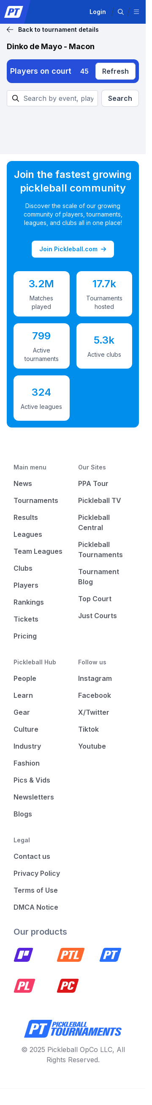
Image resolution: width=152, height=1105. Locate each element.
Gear (22, 712)
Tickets (26, 619)
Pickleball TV (99, 500)
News (23, 483)
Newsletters (34, 797)
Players (26, 585)
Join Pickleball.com (72, 249)
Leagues (28, 534)
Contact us (32, 856)
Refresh (115, 71)
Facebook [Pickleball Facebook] (94, 695)
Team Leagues (38, 551)
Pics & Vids (32, 780)
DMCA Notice (36, 907)
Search (120, 98)
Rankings (29, 602)
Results (26, 517)
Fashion (27, 763)
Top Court (94, 598)
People (25, 678)
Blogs (23, 814)
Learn (23, 695)
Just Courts (97, 615)
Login (98, 11)
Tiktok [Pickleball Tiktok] (88, 729)
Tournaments (36, 500)
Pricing (25, 636)
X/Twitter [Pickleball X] (93, 712)
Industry (27, 746)
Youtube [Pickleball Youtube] (92, 746)
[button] (121, 12)
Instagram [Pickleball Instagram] (95, 678)
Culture (26, 729)
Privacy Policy (37, 873)
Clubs (23, 568)
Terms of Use (36, 890)
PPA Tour (93, 483)
